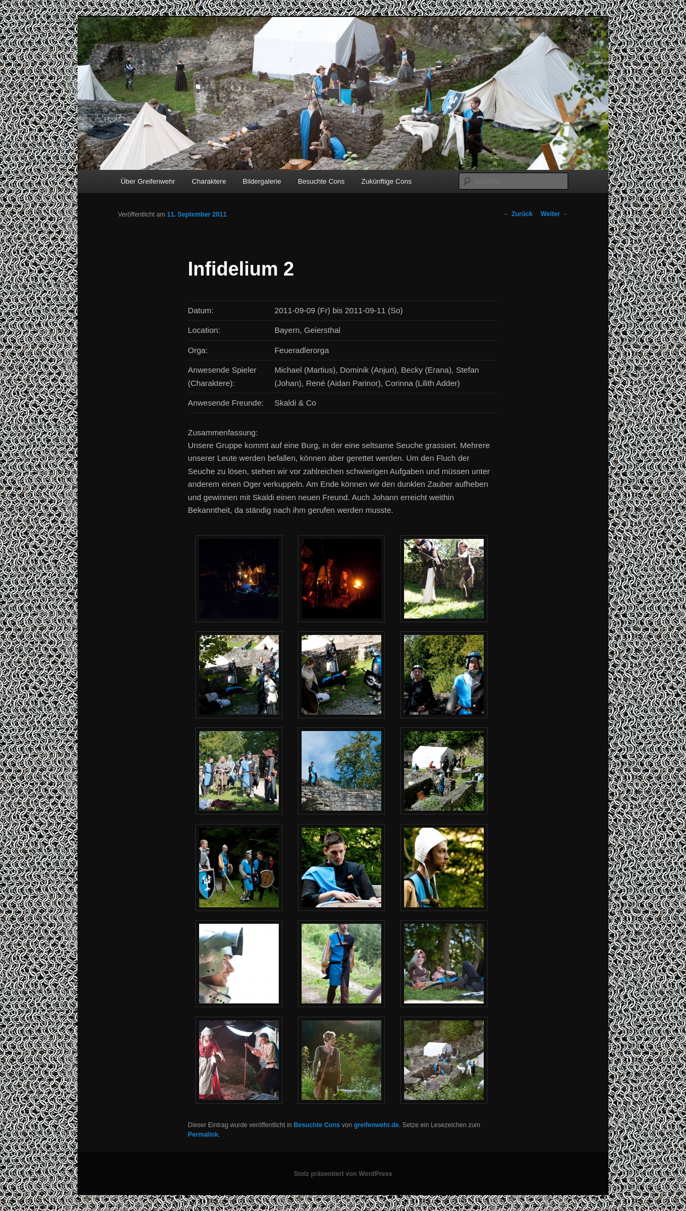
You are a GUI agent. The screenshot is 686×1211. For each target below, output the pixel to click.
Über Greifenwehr (148, 181)
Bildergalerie (262, 181)
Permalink (203, 1134)
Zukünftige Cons (387, 181)
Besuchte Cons (321, 181)
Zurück (518, 214)
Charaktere (209, 181)
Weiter (554, 214)
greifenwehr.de (376, 1125)
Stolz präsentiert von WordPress (343, 1174)
